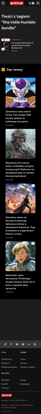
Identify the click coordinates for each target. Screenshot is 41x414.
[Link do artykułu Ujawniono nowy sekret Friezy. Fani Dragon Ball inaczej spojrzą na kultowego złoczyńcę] (20, 102)
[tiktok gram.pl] (5, 344)
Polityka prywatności (9, 367)
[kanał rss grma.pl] (35, 344)
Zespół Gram (6, 359)
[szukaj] (3, 3)
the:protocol (25, 384)
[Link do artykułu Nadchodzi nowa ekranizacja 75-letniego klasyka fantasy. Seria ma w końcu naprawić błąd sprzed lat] (20, 267)
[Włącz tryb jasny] (31, 3)
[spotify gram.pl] (23, 344)
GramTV (5, 384)
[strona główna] (17, 3)
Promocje (5, 388)
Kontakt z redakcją (27, 367)
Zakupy (23, 380)
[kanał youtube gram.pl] (17, 344)
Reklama (23, 363)
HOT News (6, 380)
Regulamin (6, 363)
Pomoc (23, 359)
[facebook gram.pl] (11, 344)
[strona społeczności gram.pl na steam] (29, 344)
